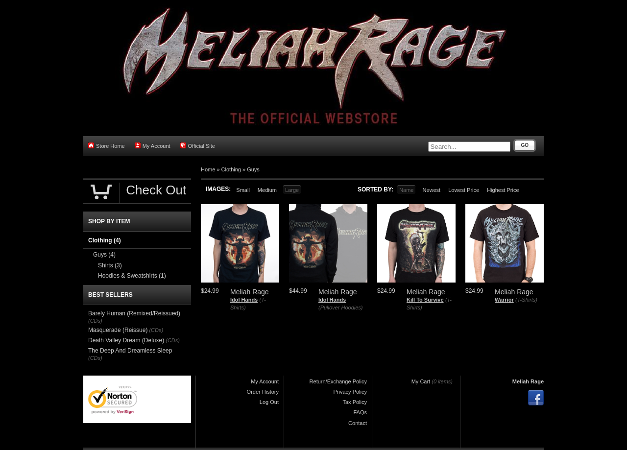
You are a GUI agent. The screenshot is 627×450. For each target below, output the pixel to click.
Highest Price (503, 190)
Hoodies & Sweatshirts (132, 275)
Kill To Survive (425, 300)
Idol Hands (244, 300)
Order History (263, 392)
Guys (253, 169)
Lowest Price (463, 190)
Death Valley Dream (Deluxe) (126, 340)
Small (243, 190)
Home (208, 169)
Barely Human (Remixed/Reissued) (134, 313)
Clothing (231, 169)
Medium (267, 190)
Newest (431, 190)
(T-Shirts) (526, 300)
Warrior (504, 300)
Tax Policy (354, 402)
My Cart (421, 381)
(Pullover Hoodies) (340, 307)
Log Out (269, 402)
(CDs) (95, 321)
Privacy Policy (350, 392)
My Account (152, 145)
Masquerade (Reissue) (117, 330)
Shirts (110, 265)
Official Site (197, 145)
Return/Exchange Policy (338, 381)
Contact (357, 423)
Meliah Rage (528, 381)
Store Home (106, 145)
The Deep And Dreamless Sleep (130, 350)
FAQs (360, 412)
